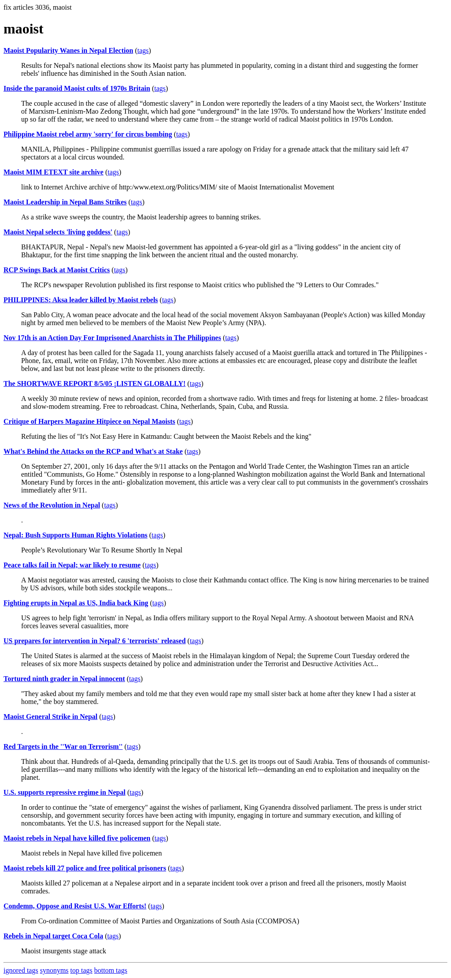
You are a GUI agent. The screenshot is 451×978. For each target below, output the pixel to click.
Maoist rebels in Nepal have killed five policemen (77, 838)
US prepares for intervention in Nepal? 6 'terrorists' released (95, 641)
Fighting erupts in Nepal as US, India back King (76, 603)
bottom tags (110, 970)
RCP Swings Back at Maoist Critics (57, 270)
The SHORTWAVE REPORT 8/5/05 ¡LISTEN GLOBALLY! (94, 383)
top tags (81, 970)
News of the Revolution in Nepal (52, 505)
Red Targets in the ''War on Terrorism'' (63, 746)
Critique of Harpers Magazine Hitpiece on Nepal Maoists (89, 421)
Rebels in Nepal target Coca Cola (53, 936)
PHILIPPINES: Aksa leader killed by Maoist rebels (81, 300)
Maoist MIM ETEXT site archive (54, 172)
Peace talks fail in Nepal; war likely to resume (72, 565)
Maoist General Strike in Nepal (50, 716)
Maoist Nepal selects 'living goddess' (58, 232)
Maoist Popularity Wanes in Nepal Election (68, 50)
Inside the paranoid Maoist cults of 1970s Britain (77, 88)
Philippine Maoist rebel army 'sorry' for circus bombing (88, 134)
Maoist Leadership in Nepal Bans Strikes (65, 202)
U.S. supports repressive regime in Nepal (65, 792)
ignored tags (21, 970)
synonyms (54, 970)
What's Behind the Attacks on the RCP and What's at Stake (93, 451)
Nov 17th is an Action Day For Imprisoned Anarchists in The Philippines (112, 337)
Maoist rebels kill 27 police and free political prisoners (85, 868)
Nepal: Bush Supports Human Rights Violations (76, 535)
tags (143, 50)
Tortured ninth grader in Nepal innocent (64, 678)
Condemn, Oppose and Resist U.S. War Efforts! (75, 906)
